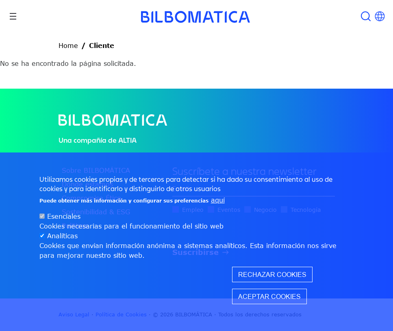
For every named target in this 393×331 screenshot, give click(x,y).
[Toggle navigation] (13, 16)
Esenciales (63, 216)
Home (68, 45)
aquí (218, 200)
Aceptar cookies (269, 296)
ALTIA (127, 140)
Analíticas (62, 236)
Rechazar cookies (272, 274)
